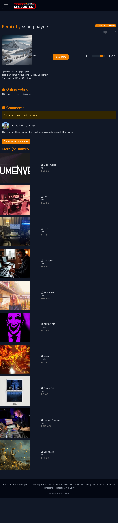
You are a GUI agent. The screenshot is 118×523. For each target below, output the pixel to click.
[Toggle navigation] (6, 6)
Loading (60, 82)
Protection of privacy (64, 513)
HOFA (5, 510)
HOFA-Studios (77, 510)
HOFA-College (47, 510)
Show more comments (16, 166)
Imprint (100, 510)
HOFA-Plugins (17, 510)
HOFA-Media (62, 510)
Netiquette (91, 510)
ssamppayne (35, 52)
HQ (114, 57)
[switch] (107, 57)
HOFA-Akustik (32, 510)
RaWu (10, 150)
